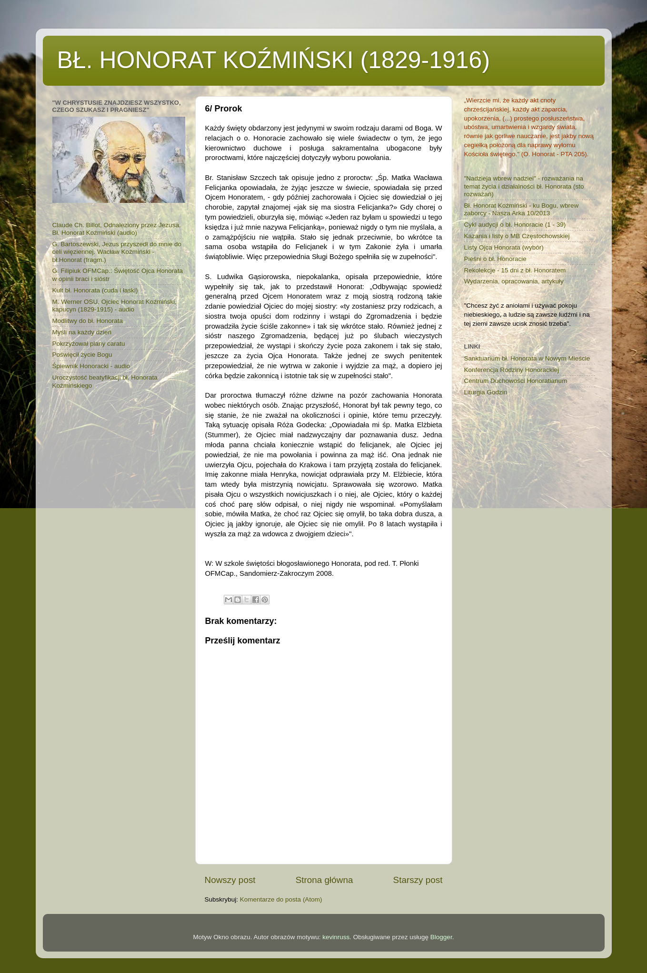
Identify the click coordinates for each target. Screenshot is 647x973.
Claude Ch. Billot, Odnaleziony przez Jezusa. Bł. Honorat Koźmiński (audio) (116, 228)
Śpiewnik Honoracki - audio (91, 366)
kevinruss (335, 937)
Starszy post (418, 880)
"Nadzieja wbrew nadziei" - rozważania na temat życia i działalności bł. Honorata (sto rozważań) (524, 186)
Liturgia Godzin (486, 392)
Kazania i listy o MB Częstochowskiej (517, 236)
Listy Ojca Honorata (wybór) (504, 247)
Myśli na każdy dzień (82, 332)
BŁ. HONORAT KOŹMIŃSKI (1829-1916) (273, 60)
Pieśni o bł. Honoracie (495, 258)
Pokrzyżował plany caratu (88, 343)
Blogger (441, 937)
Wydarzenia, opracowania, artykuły (514, 281)
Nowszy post (230, 880)
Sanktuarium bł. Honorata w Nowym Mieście (527, 358)
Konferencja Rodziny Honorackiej (511, 369)
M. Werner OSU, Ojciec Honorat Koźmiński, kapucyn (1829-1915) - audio (114, 305)
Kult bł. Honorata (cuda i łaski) (95, 290)
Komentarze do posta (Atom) (281, 899)
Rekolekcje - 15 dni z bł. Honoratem (515, 270)
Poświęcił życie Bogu (82, 354)
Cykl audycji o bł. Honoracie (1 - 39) (515, 224)
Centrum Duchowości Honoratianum (515, 380)
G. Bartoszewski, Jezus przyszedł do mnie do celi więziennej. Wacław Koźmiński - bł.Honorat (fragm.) (117, 252)
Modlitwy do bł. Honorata (87, 320)
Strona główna (324, 880)
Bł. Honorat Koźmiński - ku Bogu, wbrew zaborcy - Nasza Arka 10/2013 (521, 209)
